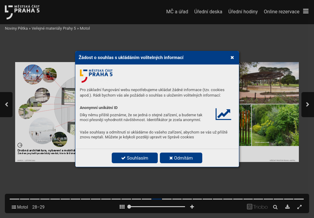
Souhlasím (134, 158)
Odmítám (181, 158)
